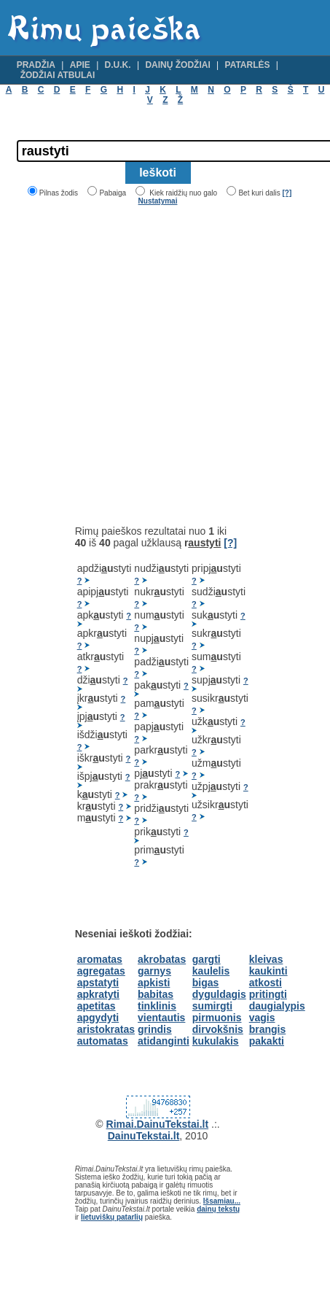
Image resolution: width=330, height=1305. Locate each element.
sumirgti (212, 1006)
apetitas (96, 1006)
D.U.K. (118, 65)
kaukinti (268, 971)
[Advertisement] (136, 365)
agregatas (101, 971)
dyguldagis (219, 994)
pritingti (268, 994)
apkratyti (98, 994)
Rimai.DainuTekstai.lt (157, 1124)
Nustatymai (158, 201)
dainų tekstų (218, 1209)
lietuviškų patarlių (112, 1217)
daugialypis (277, 1006)
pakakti (266, 1041)
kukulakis (215, 1041)
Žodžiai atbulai (57, 75)
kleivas (266, 959)
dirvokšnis (217, 1029)
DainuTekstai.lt (144, 1136)
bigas (205, 982)
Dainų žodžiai (177, 65)
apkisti (154, 982)
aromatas (99, 959)
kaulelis (210, 971)
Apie (80, 65)
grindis (155, 1029)
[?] (286, 193)
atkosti (265, 982)
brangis (267, 1029)
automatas (102, 1041)
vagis (262, 1017)
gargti (206, 959)
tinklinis (157, 1006)
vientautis (161, 1017)
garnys (154, 971)
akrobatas (162, 959)
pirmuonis (217, 1017)
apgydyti (98, 1017)
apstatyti (98, 982)
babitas (155, 994)
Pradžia (36, 65)
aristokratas (106, 1029)
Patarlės (247, 65)
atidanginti (163, 1041)
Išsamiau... (221, 1201)
